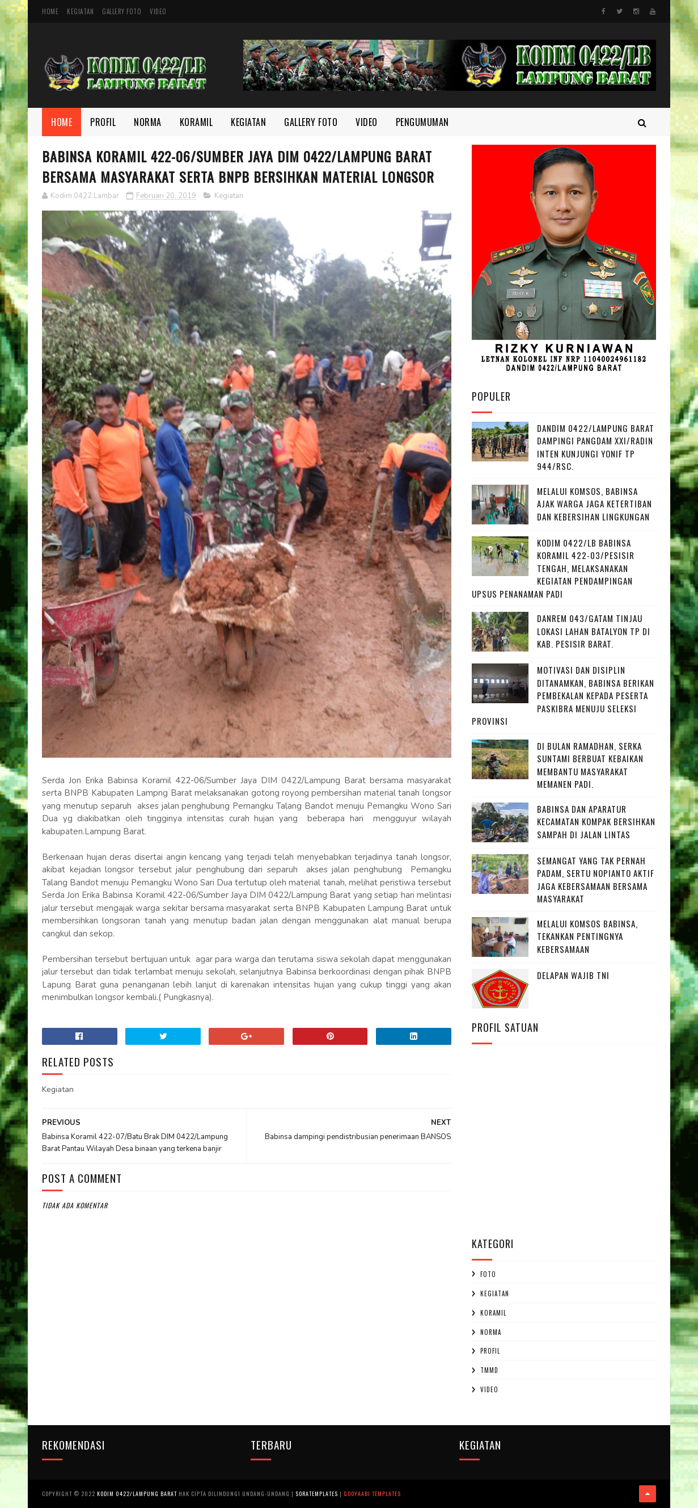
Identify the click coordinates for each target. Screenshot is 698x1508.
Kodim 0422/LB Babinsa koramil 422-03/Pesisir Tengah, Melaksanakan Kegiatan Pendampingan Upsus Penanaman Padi (553, 568)
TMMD (489, 1370)
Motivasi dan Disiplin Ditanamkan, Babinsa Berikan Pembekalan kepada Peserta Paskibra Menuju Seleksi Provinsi (563, 695)
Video (158, 11)
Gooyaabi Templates (372, 1493)
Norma (148, 122)
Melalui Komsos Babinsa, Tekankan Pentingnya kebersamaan (587, 936)
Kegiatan (80, 11)
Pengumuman (422, 122)
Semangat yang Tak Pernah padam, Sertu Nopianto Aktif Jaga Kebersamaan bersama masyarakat (595, 879)
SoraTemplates (316, 1493)
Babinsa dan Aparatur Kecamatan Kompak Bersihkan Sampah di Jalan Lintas (596, 822)
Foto (488, 1274)
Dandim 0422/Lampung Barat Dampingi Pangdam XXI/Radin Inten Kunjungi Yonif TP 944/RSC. (595, 447)
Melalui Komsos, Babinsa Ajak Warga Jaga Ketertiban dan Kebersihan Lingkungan (594, 504)
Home (50, 11)
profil (490, 1350)
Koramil (196, 122)
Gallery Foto (121, 11)
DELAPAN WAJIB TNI (573, 975)
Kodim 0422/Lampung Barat (137, 1493)
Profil (103, 122)
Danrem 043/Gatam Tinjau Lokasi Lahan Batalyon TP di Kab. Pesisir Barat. (593, 631)
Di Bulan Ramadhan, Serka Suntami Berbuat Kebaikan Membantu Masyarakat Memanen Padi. (590, 765)
